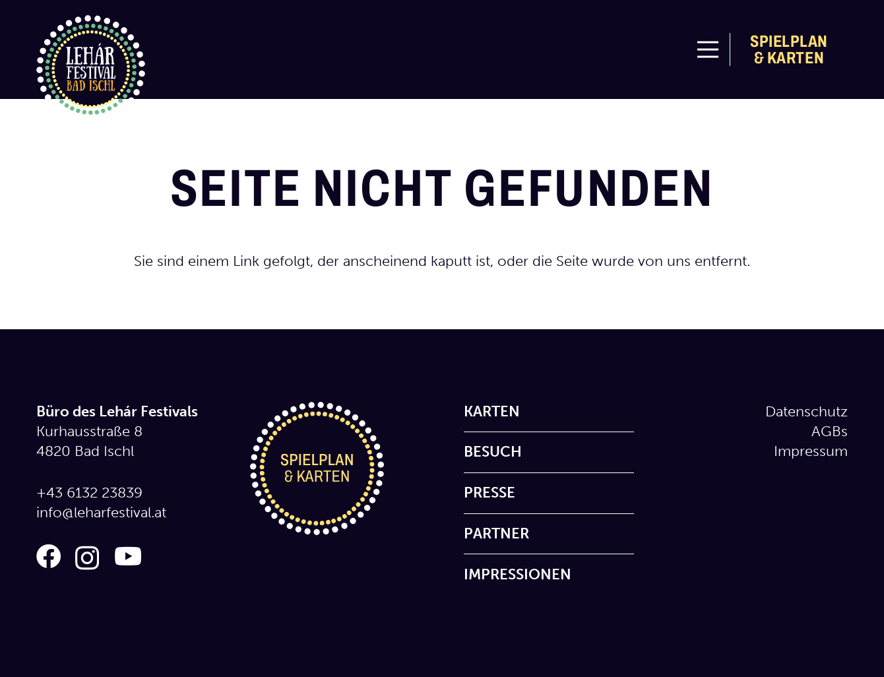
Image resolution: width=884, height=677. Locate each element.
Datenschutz (806, 411)
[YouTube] (128, 556)
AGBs (829, 431)
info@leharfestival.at (101, 512)
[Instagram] (87, 557)
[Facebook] (48, 556)
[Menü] (707, 49)
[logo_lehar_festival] (90, 69)
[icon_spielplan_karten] (335, 469)
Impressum (811, 451)
